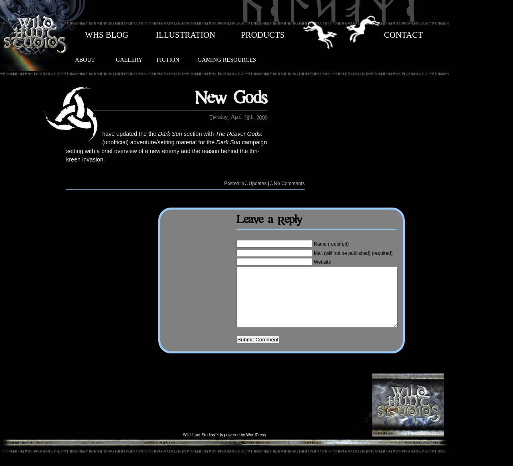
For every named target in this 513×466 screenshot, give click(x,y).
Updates (258, 183)
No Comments (289, 183)
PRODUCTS (263, 35)
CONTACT (403, 35)
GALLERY (129, 59)
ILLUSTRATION (185, 35)
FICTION (168, 59)
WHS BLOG (106, 35)
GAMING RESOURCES (227, 59)
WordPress (256, 447)
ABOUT (85, 59)
